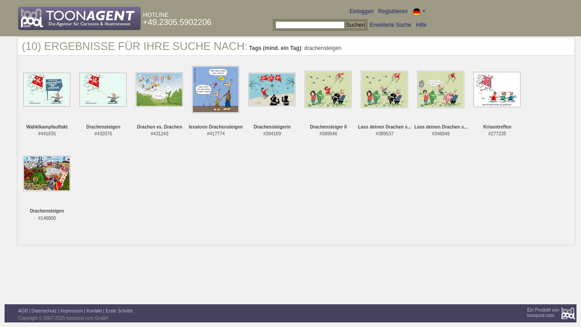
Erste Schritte (119, 310)
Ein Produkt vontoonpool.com (543, 312)
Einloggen (362, 11)
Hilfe (421, 25)
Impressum (71, 310)
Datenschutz (44, 310)
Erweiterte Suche (390, 25)
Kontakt (94, 310)
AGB (23, 310)
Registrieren (393, 11)
